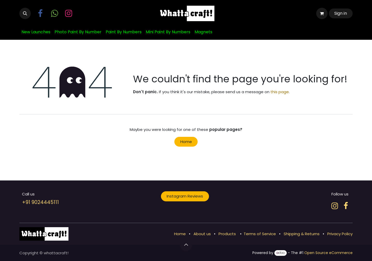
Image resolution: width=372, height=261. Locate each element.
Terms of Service (260, 233)
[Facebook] (345, 206)
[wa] (54, 13)
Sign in (340, 13)
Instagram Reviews (185, 196)
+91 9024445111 (40, 202)
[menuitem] (35, 32)
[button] (25, 13)
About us (202, 233)
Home (186, 141)
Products (227, 233)
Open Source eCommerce (328, 252)
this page (279, 91)
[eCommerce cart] (322, 13)
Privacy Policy (340, 233)
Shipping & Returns (302, 233)
